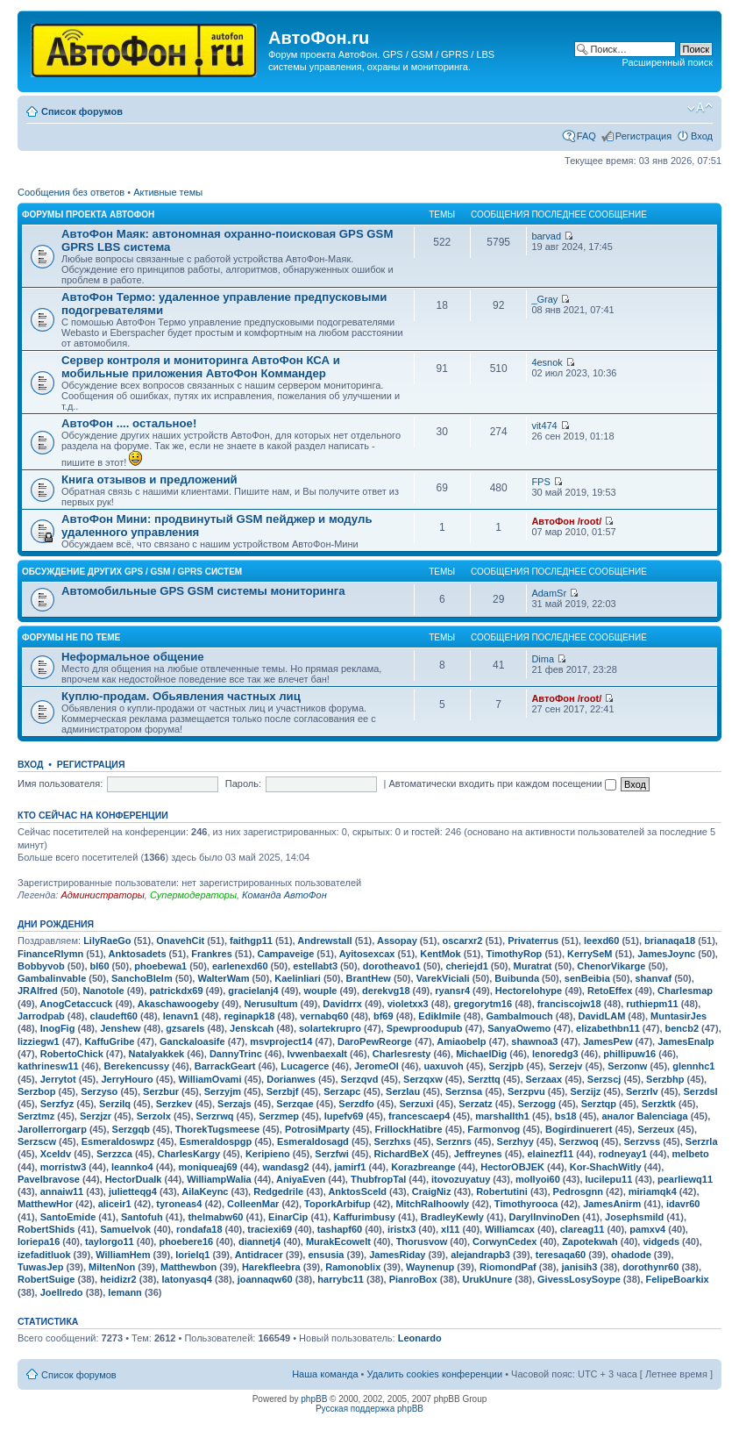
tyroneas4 (179, 1203)
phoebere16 (186, 1241)
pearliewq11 (685, 1179)
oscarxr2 (463, 940)
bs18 (566, 1116)
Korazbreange (423, 1167)
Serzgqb (131, 1129)
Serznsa (463, 1091)
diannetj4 (259, 1241)
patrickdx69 (176, 990)
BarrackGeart (225, 1066)
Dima (542, 659)
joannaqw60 (265, 1279)
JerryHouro (127, 1079)
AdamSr (548, 593)
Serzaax (544, 1079)
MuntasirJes (678, 1016)
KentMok (440, 953)
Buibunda (516, 978)
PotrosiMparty (317, 1129)
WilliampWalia (219, 1179)
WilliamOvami (209, 1079)
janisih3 (579, 1267)
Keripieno (267, 1153)
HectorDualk (133, 1179)
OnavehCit (180, 940)
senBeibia (587, 978)
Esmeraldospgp (216, 1141)
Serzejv (566, 1066)
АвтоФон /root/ (566, 521)
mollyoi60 (537, 1179)
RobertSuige (46, 1279)
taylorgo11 (109, 1241)
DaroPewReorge (375, 1041)
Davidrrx (342, 1003)
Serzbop (36, 1091)
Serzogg (537, 1103)
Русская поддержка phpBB (369, 1408)
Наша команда (325, 1374)
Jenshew (120, 1028)
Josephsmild (634, 1217)
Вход (702, 136)
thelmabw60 (215, 1217)
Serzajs (234, 1103)
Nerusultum (270, 1003)
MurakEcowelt (338, 1241)
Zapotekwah (590, 1241)
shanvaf (654, 978)
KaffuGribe (109, 1041)
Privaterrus (533, 940)
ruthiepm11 (652, 1003)
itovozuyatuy (460, 1179)
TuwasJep (40, 1267)
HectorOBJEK (512, 1167)
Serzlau (403, 1091)
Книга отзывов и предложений (149, 479)
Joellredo (61, 1292)
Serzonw (627, 1066)
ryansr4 (452, 990)
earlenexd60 (240, 966)
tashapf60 (339, 1229)
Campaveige (286, 953)
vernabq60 (324, 1016)
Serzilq (115, 1103)
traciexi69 (269, 1229)
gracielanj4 (253, 990)
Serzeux (655, 1129)
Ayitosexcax (367, 953)
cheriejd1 (466, 966)
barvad (546, 236)
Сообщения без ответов (71, 192)
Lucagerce (305, 1066)
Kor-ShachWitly (606, 1167)
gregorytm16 (482, 1003)
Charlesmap (685, 990)
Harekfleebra (271, 1267)
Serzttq (483, 1079)
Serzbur (161, 1091)
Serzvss (642, 1141)
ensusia (326, 1254)
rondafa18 (199, 1229)
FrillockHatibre (409, 1129)
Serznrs (454, 1141)
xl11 (450, 1229)
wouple (320, 990)
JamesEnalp (685, 1041)
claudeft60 (114, 1016)
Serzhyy (515, 1141)
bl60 (100, 966)
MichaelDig (481, 1053)
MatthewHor (45, 1203)
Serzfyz (57, 1103)
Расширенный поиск (667, 62)
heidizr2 (118, 1279)
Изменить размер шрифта (700, 108)
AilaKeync (204, 1191)
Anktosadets (138, 953)
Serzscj (604, 1079)
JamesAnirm (612, 1203)
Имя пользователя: (60, 783)
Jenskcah (252, 1028)
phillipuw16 (629, 1053)
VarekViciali (443, 978)
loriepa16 (39, 1241)
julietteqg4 (133, 1191)
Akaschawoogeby (178, 1003)
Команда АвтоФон (284, 895)
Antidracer (259, 1254)
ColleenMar (253, 1203)
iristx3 (401, 1229)
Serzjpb (505, 1066)
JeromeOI (376, 1066)
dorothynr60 (650, 1267)
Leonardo (420, 1338)
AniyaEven (300, 1179)
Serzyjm (222, 1091)
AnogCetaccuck (75, 1003)
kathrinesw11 (48, 1066)
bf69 (383, 1016)
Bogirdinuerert (578, 1129)
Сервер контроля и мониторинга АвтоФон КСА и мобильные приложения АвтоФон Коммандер (200, 367)
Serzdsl (700, 1091)
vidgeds (661, 1241)
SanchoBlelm (142, 978)
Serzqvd (360, 1079)
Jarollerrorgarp (52, 1129)
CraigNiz (431, 1191)
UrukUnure (487, 1279)
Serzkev (174, 1103)
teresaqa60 (561, 1254)
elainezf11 (550, 1153)
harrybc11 (340, 1279)
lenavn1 (181, 1016)
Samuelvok (125, 1229)
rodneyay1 (623, 1153)
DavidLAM (602, 1016)
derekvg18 (385, 990)
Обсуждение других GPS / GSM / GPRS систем (132, 571)
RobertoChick (71, 1053)
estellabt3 (315, 966)
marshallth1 (502, 1116)
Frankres (211, 953)
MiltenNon (112, 1267)
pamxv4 (647, 1229)
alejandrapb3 (480, 1254)
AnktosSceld (357, 1191)
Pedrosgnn (578, 1191)
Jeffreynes (478, 1153)
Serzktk (659, 1103)
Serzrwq (215, 1116)
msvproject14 (281, 1041)
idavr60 (683, 1203)
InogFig (57, 1028)
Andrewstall (324, 940)
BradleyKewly (452, 1217)
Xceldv (55, 1153)
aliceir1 (114, 1203)
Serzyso (99, 1091)
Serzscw (37, 1141)
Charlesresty (402, 1053)
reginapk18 (249, 1016)
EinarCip (288, 1217)
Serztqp (598, 1103)
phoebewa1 (160, 966)
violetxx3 (408, 1003)
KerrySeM (589, 953)
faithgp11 (251, 940)
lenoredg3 (555, 1053)
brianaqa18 (669, 940)
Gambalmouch (519, 1016)
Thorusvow (422, 1241)
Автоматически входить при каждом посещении (502, 783)
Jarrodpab (41, 1016)
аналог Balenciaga (644, 1116)
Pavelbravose (49, 1179)
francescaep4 (419, 1116)
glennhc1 (693, 1066)
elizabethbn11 (608, 1028)
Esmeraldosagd (313, 1141)
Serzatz (475, 1103)
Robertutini (502, 1191)
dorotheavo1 (392, 966)
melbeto (690, 1153)
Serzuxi (416, 1103)
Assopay (397, 940)
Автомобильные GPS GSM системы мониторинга (203, 590)
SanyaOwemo (519, 1028)
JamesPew (607, 1041)
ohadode (631, 1254)
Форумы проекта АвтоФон (88, 214)
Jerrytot (58, 1079)
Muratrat (533, 966)
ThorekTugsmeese (217, 1129)
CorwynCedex (504, 1241)
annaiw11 (62, 1191)
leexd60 (601, 940)
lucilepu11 (609, 1179)
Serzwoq (579, 1141)
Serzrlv (642, 1091)
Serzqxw (423, 1079)
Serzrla (702, 1141)
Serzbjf (282, 1091)
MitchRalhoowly (432, 1203)
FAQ (586, 136)
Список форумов (82, 111)
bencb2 (682, 1028)
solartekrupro (330, 1028)
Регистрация (643, 136)
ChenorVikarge (611, 966)
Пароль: (243, 783)
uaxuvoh (443, 1066)
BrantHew (368, 978)
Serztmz (36, 1116)
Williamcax (510, 1229)
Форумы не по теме (71, 637)
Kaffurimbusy (364, 1217)
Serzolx (154, 1116)
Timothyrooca (526, 1203)
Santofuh (142, 1217)
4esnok (546, 362)
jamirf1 (350, 1167)
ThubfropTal (378, 1179)
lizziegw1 (39, 1041)
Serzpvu (526, 1091)
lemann (125, 1292)
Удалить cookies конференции (435, 1374)
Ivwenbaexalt (317, 1053)
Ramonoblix (352, 1267)
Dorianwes (291, 1079)
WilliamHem (123, 1254)
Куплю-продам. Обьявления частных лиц (181, 696)
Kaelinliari (297, 978)
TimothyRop (514, 953)
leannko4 (132, 1167)
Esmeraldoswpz (118, 1141)
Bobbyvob (41, 966)
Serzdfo (355, 1103)
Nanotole (103, 990)
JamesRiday (397, 1254)
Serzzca (114, 1153)
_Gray (544, 299)
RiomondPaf (508, 1267)
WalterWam (223, 978)
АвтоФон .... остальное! (128, 423)
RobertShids (46, 1229)
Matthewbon (188, 1267)
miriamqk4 (653, 1191)
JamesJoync (666, 953)
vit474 (544, 425)
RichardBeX (401, 1153)
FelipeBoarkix (677, 1279)
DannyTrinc (236, 1053)
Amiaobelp (461, 1041)
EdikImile (439, 1016)
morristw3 (63, 1167)
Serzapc (341, 1091)
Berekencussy (136, 1066)
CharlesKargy (189, 1153)
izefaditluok (44, 1254)
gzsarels (185, 1028)
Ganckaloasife (192, 1041)
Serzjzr (95, 1116)
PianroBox (413, 1279)
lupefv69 (344, 1116)
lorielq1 (192, 1254)
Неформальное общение (132, 656)
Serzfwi (332, 1153)
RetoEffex (609, 990)
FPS (540, 481)
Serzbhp (665, 1079)
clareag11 (582, 1229)
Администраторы (102, 895)
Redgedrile (278, 1191)
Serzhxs (392, 1141)
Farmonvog (493, 1129)
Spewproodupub (425, 1028)
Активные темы (168, 192)
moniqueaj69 (207, 1167)
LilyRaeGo (107, 940)
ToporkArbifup (337, 1203)
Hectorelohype (528, 990)
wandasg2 (285, 1167)
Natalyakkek (157, 1053)
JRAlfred (38, 990)
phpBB (314, 1399)
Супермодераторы (193, 895)
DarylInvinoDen (544, 1217)
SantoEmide (68, 1217)
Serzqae (294, 1103)
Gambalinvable (52, 978)
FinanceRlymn (50, 953)
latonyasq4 (186, 1279)
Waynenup (430, 1267)
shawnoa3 (534, 1041)
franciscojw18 (569, 1003)
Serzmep (279, 1116)
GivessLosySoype (579, 1279)
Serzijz (585, 1091)
